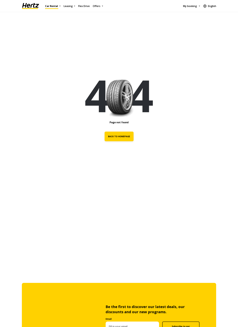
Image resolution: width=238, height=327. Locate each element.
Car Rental (51, 6)
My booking (190, 6)
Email (109, 318)
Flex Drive (84, 6)
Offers (96, 6)
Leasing (68, 6)
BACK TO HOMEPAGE (119, 136)
